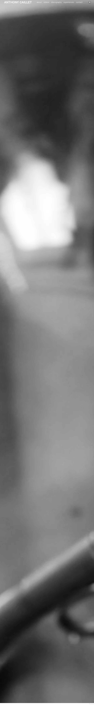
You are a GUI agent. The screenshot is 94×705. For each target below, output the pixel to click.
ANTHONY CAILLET (18, 2)
